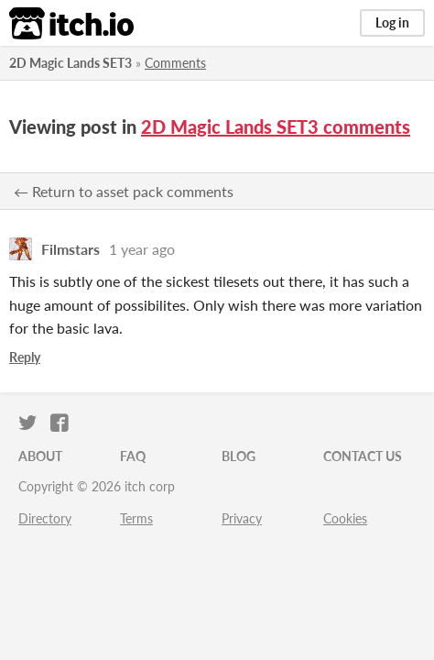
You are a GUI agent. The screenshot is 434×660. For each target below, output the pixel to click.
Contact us (362, 456)
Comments (175, 63)
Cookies (345, 518)
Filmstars (70, 249)
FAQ (133, 456)
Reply (24, 357)
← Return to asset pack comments (123, 191)
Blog (238, 456)
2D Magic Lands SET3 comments (275, 127)
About (40, 456)
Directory (44, 518)
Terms (136, 518)
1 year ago (142, 249)
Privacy (242, 518)
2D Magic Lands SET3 (70, 63)
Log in (392, 22)
